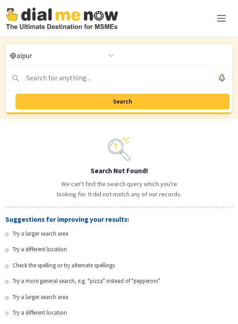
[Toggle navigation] (221, 18)
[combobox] (77, 77)
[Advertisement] (119, 261)
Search (122, 101)
